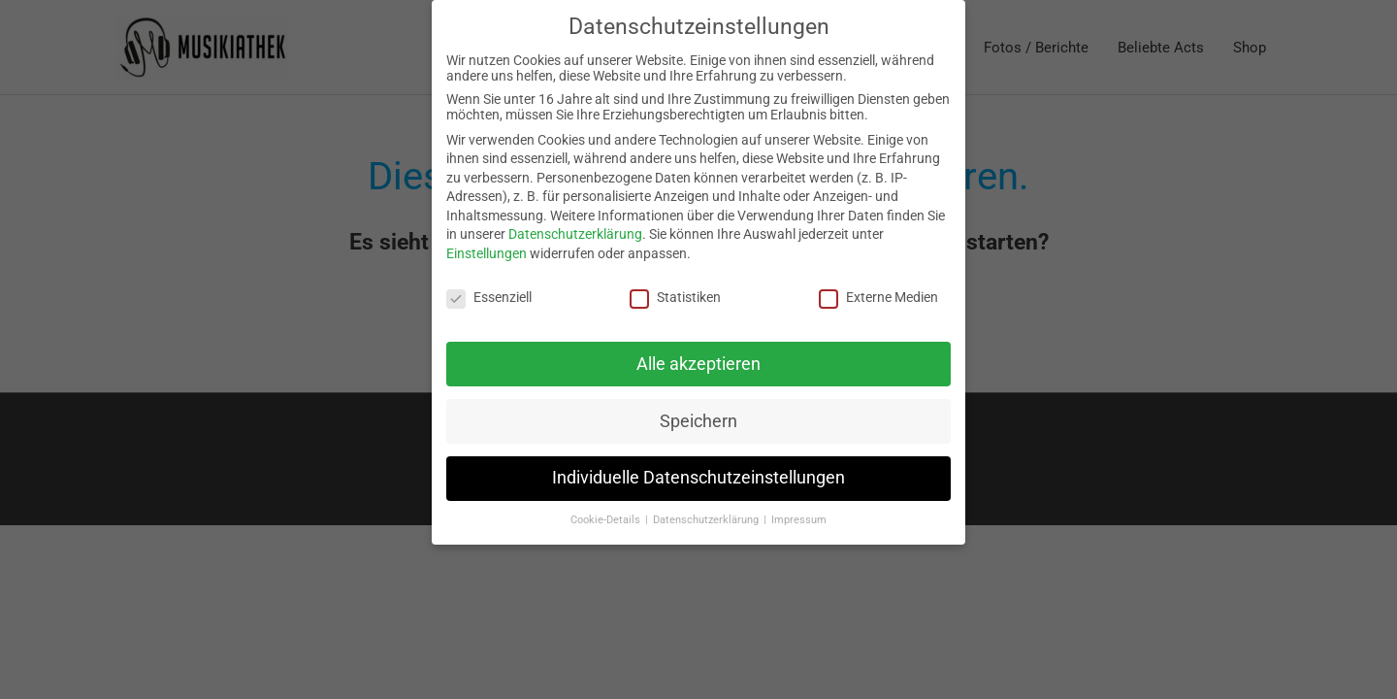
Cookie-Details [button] (606, 520)
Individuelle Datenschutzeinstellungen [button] (698, 477)
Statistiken (675, 297)
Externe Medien (878, 297)
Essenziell (489, 297)
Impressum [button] (799, 520)
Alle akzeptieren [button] (698, 364)
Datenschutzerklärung (575, 234)
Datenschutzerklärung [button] (707, 520)
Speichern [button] (698, 421)
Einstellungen (486, 253)
